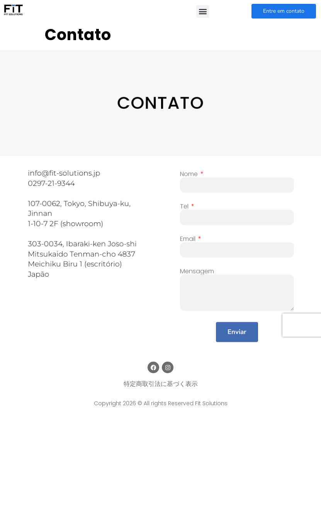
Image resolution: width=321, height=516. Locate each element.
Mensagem (197, 275)
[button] (202, 11)
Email (188, 243)
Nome (189, 178)
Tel (185, 211)
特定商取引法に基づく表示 (161, 383)
